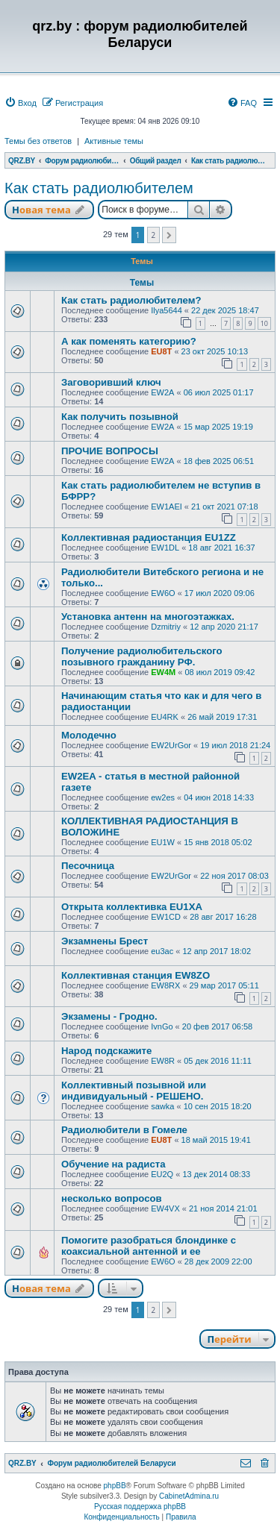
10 (264, 323)
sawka (162, 1106)
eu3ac (162, 951)
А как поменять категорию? (128, 341)
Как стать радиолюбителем (98, 188)
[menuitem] (20, 103)
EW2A (162, 392)
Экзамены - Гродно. (109, 1016)
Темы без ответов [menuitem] (38, 141)
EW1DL (165, 547)
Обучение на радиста (113, 1164)
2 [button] (154, 235)
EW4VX (165, 1208)
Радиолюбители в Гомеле (124, 1129)
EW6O (163, 593)
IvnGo (161, 1026)
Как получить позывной (119, 416)
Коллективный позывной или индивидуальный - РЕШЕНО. (133, 1090)
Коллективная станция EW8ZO (135, 975)
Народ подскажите (106, 1050)
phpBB (115, 1486)
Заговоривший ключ (111, 382)
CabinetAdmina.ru (189, 1496)
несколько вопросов (111, 1198)
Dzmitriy (166, 626)
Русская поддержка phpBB (140, 1506)
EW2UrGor (171, 745)
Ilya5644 (166, 310)
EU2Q (162, 1174)
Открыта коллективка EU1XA (131, 906)
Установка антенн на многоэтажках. (147, 616)
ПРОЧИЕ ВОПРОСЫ (109, 451)
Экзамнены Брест (104, 941)
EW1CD (166, 916)
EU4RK (164, 716)
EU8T (161, 351)
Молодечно (88, 735)
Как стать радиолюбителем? (131, 300)
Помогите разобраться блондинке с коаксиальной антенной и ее (148, 1246)
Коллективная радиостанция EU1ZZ (148, 537)
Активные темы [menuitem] (113, 141)
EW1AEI (166, 506)
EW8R (163, 1060)
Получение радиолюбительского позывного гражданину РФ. (142, 656)
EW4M (163, 672)
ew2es (163, 797)
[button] (169, 235)
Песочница (87, 865)
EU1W (163, 842)
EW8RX (165, 985)
